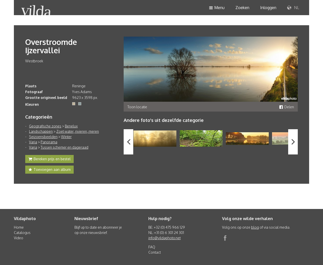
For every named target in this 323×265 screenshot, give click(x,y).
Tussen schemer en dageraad (64, 147)
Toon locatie (137, 107)
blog (255, 227)
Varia (33, 142)
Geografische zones (45, 126)
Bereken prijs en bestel (49, 159)
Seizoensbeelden (43, 137)
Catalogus (22, 232)
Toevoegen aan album (49, 170)
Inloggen (268, 7)
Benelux (71, 126)
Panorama (49, 142)
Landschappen (41, 131)
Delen (286, 107)
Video (18, 238)
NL (293, 8)
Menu (217, 8)
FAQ (151, 247)
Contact (154, 252)
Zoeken (242, 7)
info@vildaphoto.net (164, 238)
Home (19, 227)
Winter (66, 137)
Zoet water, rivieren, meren (77, 131)
